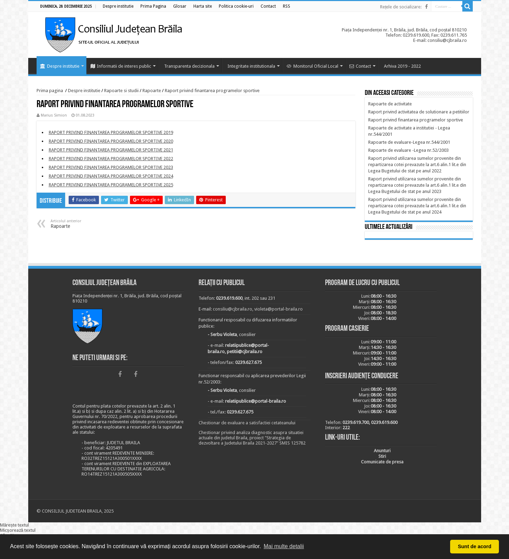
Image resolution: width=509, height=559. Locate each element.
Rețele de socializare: (401, 6)
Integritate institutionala (251, 66)
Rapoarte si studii (121, 90)
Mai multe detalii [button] (284, 546)
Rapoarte (151, 90)
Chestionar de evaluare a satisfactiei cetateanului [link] (247, 422)
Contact (360, 66)
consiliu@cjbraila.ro (232, 309)
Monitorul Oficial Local (312, 66)
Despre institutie (59, 66)
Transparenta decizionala (189, 66)
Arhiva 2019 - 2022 (402, 66)
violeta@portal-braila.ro (278, 309)
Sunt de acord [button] (474, 546)
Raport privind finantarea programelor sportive (212, 90)
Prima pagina (50, 90)
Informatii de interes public (121, 66)
